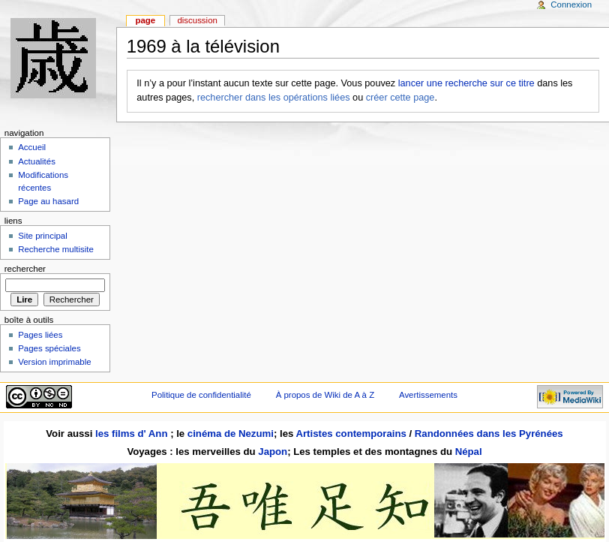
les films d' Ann (132, 433)
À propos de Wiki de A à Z (325, 394)
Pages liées (40, 334)
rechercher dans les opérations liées (273, 97)
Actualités (37, 161)
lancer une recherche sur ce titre (466, 83)
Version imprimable (54, 361)
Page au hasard (48, 201)
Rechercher (25, 268)
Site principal (43, 235)
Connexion (571, 4)
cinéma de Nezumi (231, 433)
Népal (468, 451)
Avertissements (428, 394)
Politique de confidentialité (201, 394)
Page (145, 20)
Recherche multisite (56, 249)
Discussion (197, 20)
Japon (272, 451)
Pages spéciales (49, 348)
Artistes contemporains (351, 433)
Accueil (32, 147)
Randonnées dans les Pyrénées (489, 433)
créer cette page (400, 97)
